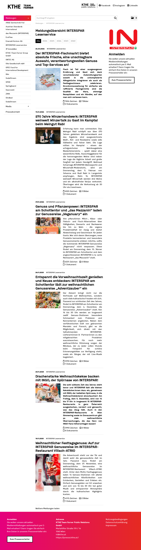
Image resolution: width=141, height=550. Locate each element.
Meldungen (17, 18)
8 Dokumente (71, 430)
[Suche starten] (115, 18)
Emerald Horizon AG (14, 41)
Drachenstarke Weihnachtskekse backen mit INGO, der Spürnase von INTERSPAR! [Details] (67, 378)
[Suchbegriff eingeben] (77, 18)
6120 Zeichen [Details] (71, 191)
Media (17, 106)
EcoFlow (9, 37)
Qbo (7, 74)
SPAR (8, 82)
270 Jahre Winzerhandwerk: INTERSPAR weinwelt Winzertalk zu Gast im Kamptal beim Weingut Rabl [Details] (67, 120)
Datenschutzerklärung (116, 522)
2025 (52, 41)
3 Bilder (85, 191)
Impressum (111, 525)
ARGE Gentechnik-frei (15, 23)
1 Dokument (70, 194)
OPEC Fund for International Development (17, 69)
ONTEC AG (10, 59)
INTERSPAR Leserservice (16, 45)
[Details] (48, 80)
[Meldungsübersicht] (123, 39)
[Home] (19, 7)
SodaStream (11, 78)
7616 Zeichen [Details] (71, 101)
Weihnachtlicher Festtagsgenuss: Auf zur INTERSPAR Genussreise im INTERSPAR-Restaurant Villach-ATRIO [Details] (67, 447)
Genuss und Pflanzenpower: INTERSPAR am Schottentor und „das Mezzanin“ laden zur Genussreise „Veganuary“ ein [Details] (69, 210)
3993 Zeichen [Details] (71, 427)
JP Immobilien (11, 49)
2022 (73, 41)
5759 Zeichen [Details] (71, 361)
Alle (38, 41)
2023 (66, 41)
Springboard (11, 86)
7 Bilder (85, 101)
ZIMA (8, 94)
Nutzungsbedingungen (117, 519)
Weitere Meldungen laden (48, 508)
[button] (134, 18)
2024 (59, 41)
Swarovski (10, 90)
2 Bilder (85, 261)
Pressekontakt (13, 112)
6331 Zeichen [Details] (71, 261)
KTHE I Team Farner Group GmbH (17, 54)
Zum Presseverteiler (122, 80)
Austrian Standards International (14, 28)
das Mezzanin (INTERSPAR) (17, 33)
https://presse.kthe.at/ (67, 537)
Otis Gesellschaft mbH (15, 63)
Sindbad (9, 98)
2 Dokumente (71, 104)
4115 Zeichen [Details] (71, 498)
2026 (45, 41)
